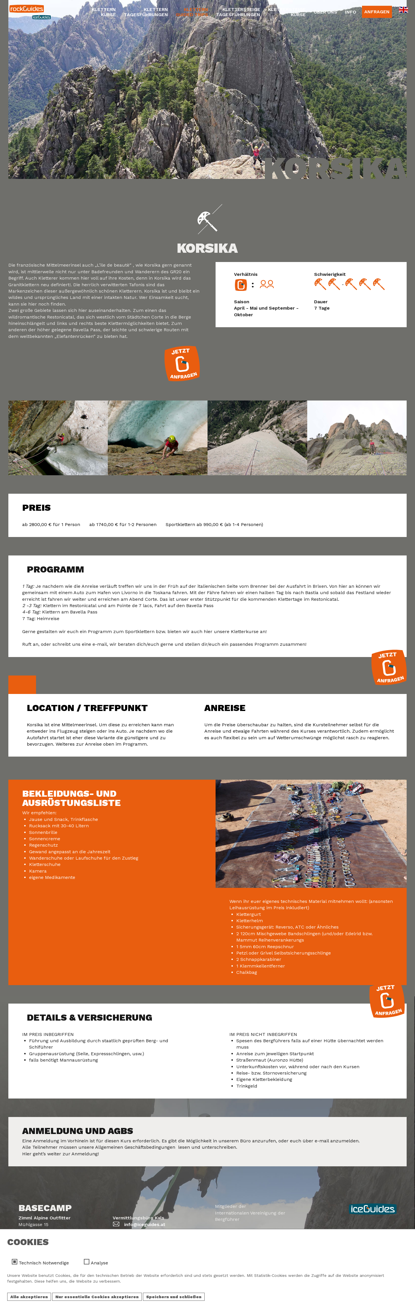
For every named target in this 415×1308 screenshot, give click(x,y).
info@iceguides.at (144, 1224)
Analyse (99, 1263)
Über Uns (325, 12)
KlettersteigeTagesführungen (238, 12)
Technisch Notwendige (44, 1263)
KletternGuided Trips (192, 12)
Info (350, 12)
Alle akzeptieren (29, 1296)
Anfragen (377, 11)
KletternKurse (104, 12)
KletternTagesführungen (146, 12)
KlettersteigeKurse (287, 12)
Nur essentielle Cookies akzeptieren (97, 1296)
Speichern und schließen (173, 1296)
